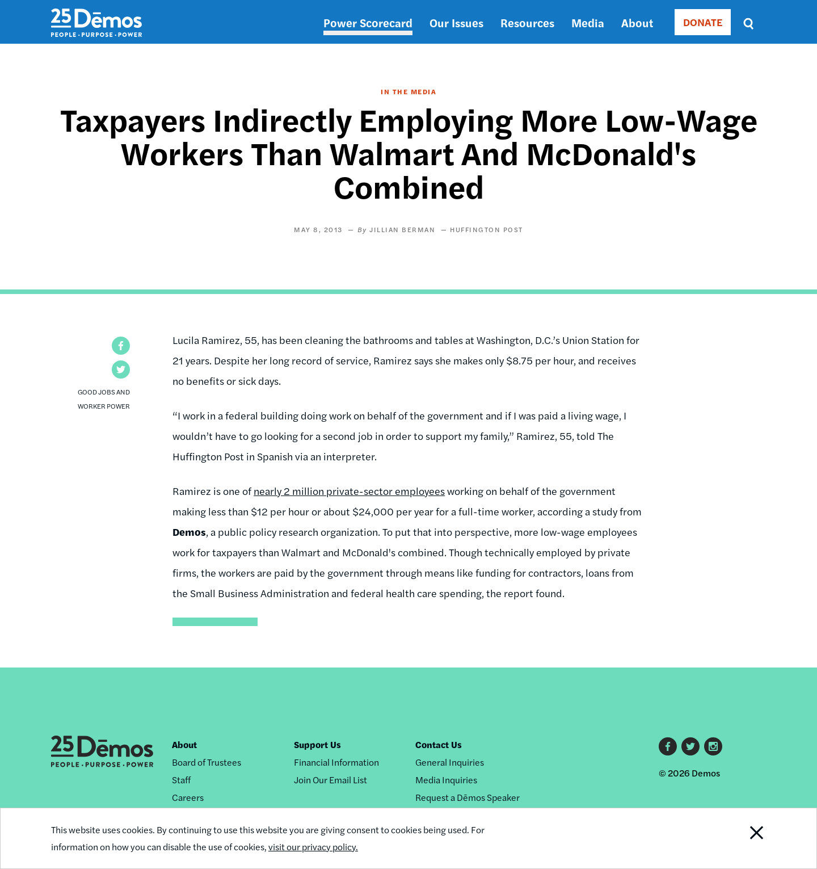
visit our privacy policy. (313, 846)
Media (587, 22)
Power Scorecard (367, 22)
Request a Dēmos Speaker (467, 797)
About (637, 22)
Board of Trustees (206, 762)
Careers (188, 797)
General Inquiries (449, 762)
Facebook (668, 746)
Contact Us (438, 744)
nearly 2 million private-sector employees (349, 491)
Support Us (317, 744)
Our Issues (456, 22)
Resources (527, 22)
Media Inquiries (446, 779)
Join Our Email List (330, 779)
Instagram (713, 746)
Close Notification (742, 838)
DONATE (702, 22)
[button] (121, 346)
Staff (181, 779)
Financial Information (336, 762)
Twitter (690, 746)
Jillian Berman (402, 229)
